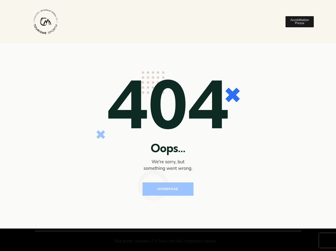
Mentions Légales (201, 241)
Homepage (167, 189)
